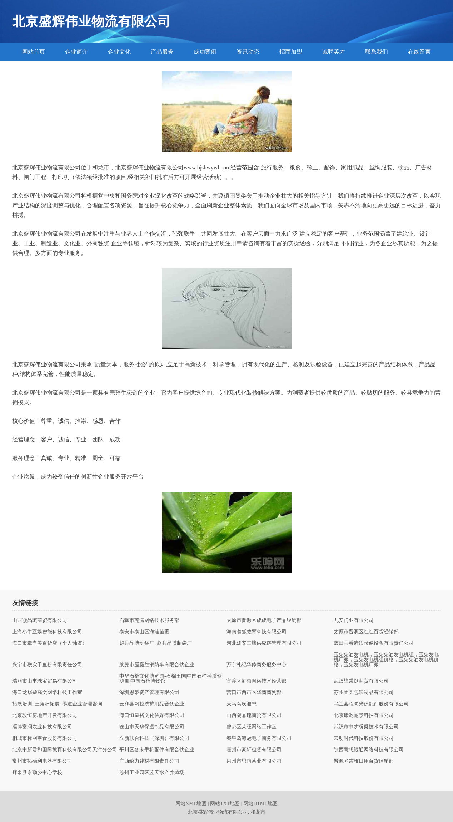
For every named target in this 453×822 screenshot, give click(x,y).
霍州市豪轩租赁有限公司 (254, 749)
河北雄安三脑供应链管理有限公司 (264, 643)
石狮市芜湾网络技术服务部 (149, 620)
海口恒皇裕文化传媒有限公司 (151, 715)
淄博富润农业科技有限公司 (42, 726)
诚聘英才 (333, 52)
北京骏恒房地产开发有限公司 (44, 715)
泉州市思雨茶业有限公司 (254, 761)
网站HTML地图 (260, 803)
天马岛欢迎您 (241, 704)
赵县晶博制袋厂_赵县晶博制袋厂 (155, 643)
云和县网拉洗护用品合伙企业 (151, 704)
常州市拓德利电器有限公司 (42, 761)
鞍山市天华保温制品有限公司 (151, 726)
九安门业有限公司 (354, 620)
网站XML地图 (190, 803)
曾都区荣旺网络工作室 (251, 726)
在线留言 (419, 52)
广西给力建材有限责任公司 (149, 761)
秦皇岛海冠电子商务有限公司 (259, 738)
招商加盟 (290, 52)
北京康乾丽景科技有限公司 (364, 715)
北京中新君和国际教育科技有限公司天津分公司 (64, 749)
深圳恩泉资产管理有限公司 (149, 692)
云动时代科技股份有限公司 (364, 738)
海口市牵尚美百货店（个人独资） (49, 643)
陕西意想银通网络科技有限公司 (369, 749)
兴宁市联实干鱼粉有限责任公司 (47, 664)
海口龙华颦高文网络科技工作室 (47, 692)
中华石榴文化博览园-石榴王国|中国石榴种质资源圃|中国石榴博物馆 (170, 679)
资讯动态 (248, 52)
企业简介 (76, 52)
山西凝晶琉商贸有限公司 (39, 620)
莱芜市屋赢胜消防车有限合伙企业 (156, 664)
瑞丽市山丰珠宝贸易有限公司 (44, 681)
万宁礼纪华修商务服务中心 (256, 664)
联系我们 (376, 52)
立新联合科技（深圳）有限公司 (154, 738)
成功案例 (205, 52)
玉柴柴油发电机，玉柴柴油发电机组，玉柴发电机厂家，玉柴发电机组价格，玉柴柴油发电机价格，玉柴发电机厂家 (386, 659)
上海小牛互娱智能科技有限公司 (47, 631)
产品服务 (162, 52)
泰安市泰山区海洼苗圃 (144, 631)
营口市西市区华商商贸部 (254, 692)
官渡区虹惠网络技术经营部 (256, 681)
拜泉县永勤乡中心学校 (37, 772)
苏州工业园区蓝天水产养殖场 (151, 772)
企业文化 (119, 52)
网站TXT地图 (225, 803)
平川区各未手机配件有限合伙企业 (156, 749)
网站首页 (33, 52)
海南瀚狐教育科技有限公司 (256, 631)
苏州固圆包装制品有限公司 (364, 692)
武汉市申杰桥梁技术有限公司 (366, 726)
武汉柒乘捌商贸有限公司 (361, 681)
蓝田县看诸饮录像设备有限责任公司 (374, 643)
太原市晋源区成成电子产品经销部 (264, 620)
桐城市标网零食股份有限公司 (44, 738)
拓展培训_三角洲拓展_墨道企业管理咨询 (57, 704)
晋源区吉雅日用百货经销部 (364, 761)
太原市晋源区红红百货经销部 (366, 631)
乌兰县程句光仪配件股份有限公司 (371, 704)
